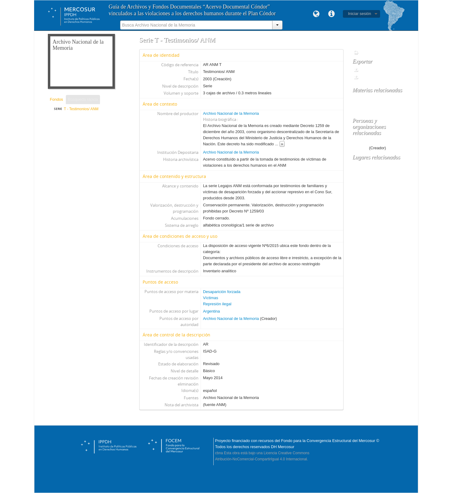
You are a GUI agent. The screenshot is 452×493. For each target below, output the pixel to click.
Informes (364, 52)
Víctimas (210, 297)
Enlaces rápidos (331, 14)
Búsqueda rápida (83, 99)
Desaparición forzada (221, 291)
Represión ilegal (217, 304)
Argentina (211, 311)
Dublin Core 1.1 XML (374, 69)
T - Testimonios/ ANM (81, 109)
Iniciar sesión (359, 13)
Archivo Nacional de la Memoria (231, 113)
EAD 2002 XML (369, 77)
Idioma (316, 14)
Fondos (56, 99)
